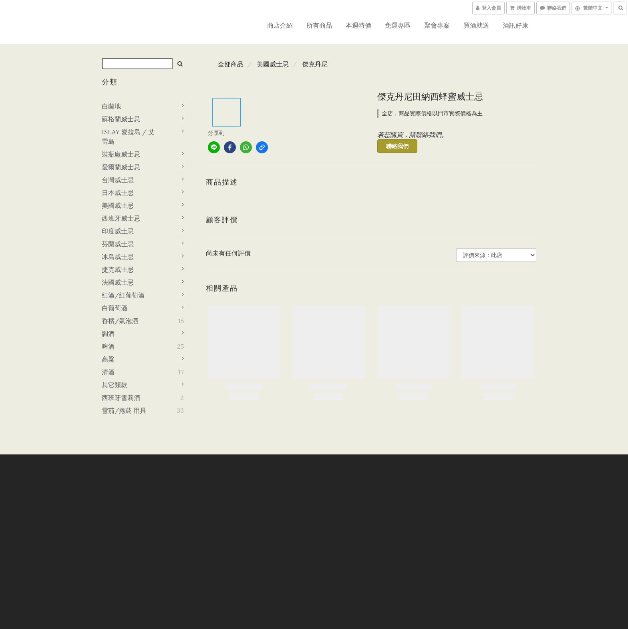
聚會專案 (437, 25)
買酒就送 (476, 25)
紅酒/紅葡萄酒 (123, 295)
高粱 (108, 359)
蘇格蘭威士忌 (121, 119)
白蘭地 (111, 106)
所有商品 (319, 25)
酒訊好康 (515, 25)
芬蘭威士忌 (118, 244)
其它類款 (114, 385)
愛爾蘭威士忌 (121, 167)
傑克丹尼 (315, 64)
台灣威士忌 (118, 180)
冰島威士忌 (118, 257)
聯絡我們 (397, 146)
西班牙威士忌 (121, 218)
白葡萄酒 (114, 308)
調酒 (108, 334)
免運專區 (398, 25)
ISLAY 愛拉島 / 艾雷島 (128, 136)
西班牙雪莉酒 (121, 398)
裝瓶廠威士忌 (121, 154)
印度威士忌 (118, 231)
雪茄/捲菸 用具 (124, 410)
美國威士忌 (118, 205)
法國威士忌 (118, 282)
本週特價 (358, 25)
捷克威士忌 (118, 269)
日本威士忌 (118, 193)
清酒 (108, 372)
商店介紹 (280, 25)
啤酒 (108, 346)
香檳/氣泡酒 (120, 321)
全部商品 (231, 64)
